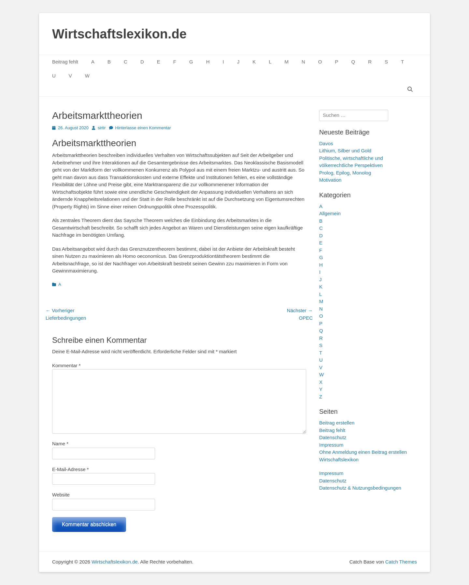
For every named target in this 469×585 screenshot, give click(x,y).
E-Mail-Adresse (70, 469)
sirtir (102, 127)
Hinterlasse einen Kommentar (143, 127)
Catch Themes (401, 561)
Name (60, 443)
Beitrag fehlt (65, 61)
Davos (326, 143)
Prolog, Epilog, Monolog (345, 172)
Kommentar (66, 365)
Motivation (330, 180)
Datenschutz (332, 437)
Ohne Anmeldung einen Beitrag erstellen (363, 452)
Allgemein (330, 213)
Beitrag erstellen (336, 422)
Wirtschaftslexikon (339, 459)
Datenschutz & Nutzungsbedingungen (360, 488)
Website (61, 494)
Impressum (331, 445)
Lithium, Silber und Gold (345, 150)
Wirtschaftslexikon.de (119, 34)
